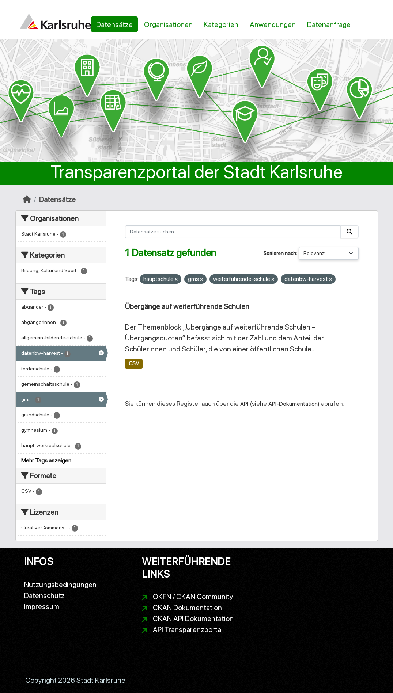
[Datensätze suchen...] (233, 231)
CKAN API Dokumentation (193, 618)
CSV (134, 363)
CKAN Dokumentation (187, 607)
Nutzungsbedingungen (60, 584)
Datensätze (114, 24)
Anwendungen (273, 24)
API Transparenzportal (188, 629)
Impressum (41, 606)
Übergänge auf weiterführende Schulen (187, 306)
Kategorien (221, 24)
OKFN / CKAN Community (193, 596)
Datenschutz (44, 595)
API (244, 403)
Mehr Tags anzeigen (46, 460)
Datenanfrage (329, 24)
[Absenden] (349, 231)
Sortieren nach (279, 253)
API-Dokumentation (293, 403)
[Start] (27, 199)
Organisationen (168, 24)
